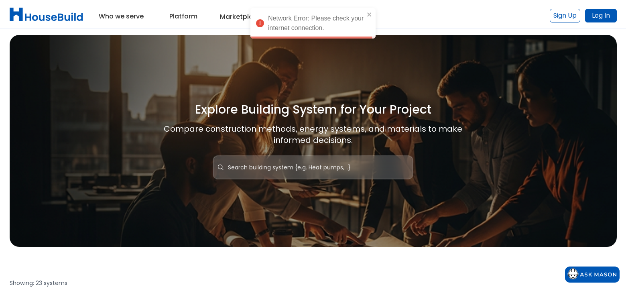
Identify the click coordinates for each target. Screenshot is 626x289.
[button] (121, 13)
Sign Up (565, 15)
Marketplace (240, 16)
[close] (369, 16)
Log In (601, 15)
